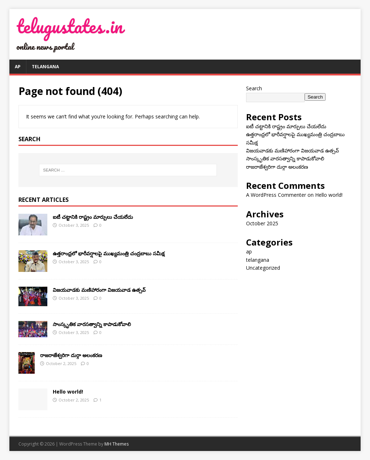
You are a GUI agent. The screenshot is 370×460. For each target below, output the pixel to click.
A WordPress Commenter (276, 194)
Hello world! (68, 391)
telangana (45, 67)
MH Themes (116, 444)
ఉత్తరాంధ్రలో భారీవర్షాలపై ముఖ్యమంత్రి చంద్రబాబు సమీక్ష (108, 253)
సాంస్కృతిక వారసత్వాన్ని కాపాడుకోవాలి (92, 324)
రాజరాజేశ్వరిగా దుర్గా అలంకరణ (71, 355)
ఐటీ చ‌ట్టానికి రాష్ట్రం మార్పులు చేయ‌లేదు (93, 216)
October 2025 (262, 223)
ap (18, 67)
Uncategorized (263, 267)
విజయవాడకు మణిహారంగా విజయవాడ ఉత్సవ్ (99, 289)
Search (254, 88)
